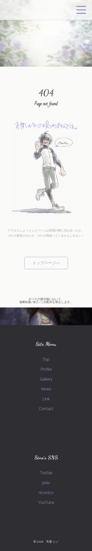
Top (46, 359)
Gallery (46, 379)
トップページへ (46, 263)
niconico (46, 492)
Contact (46, 408)
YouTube (46, 502)
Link (46, 399)
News (46, 389)
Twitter (46, 473)
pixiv (46, 482)
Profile (46, 369)
